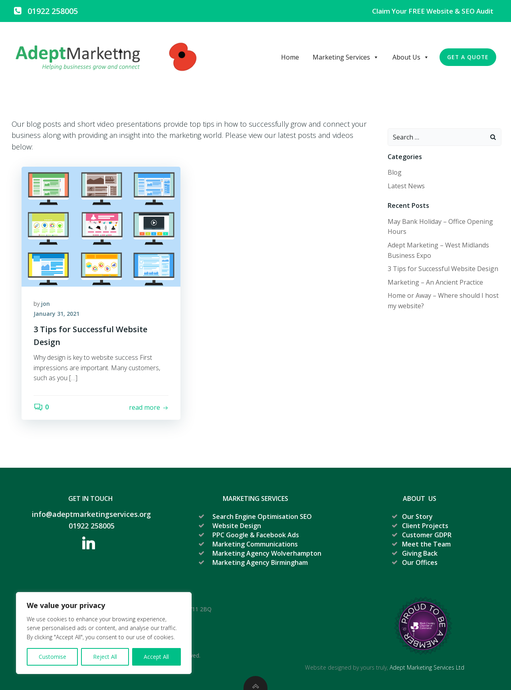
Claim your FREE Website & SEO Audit (432, 11)
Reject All (105, 656)
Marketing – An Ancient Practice (435, 282)
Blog (395, 172)
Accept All (156, 656)
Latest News (406, 185)
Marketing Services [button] (346, 57)
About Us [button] (410, 57)
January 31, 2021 (56, 314)
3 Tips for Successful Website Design (443, 268)
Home (290, 57)
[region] (104, 633)
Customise (52, 656)
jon (45, 303)
